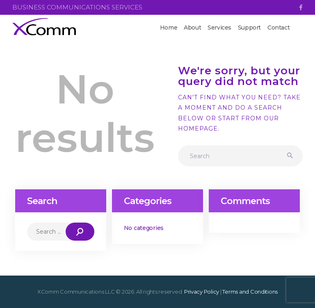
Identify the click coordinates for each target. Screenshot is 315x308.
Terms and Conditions (250, 291)
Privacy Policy (201, 291)
